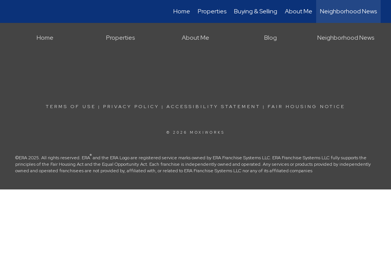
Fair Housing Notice (306, 107)
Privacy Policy (131, 107)
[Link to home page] (14, 11)
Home (181, 11)
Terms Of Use (71, 107)
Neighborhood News (348, 11)
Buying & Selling (255, 11)
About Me (298, 11)
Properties (212, 11)
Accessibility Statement (213, 107)
